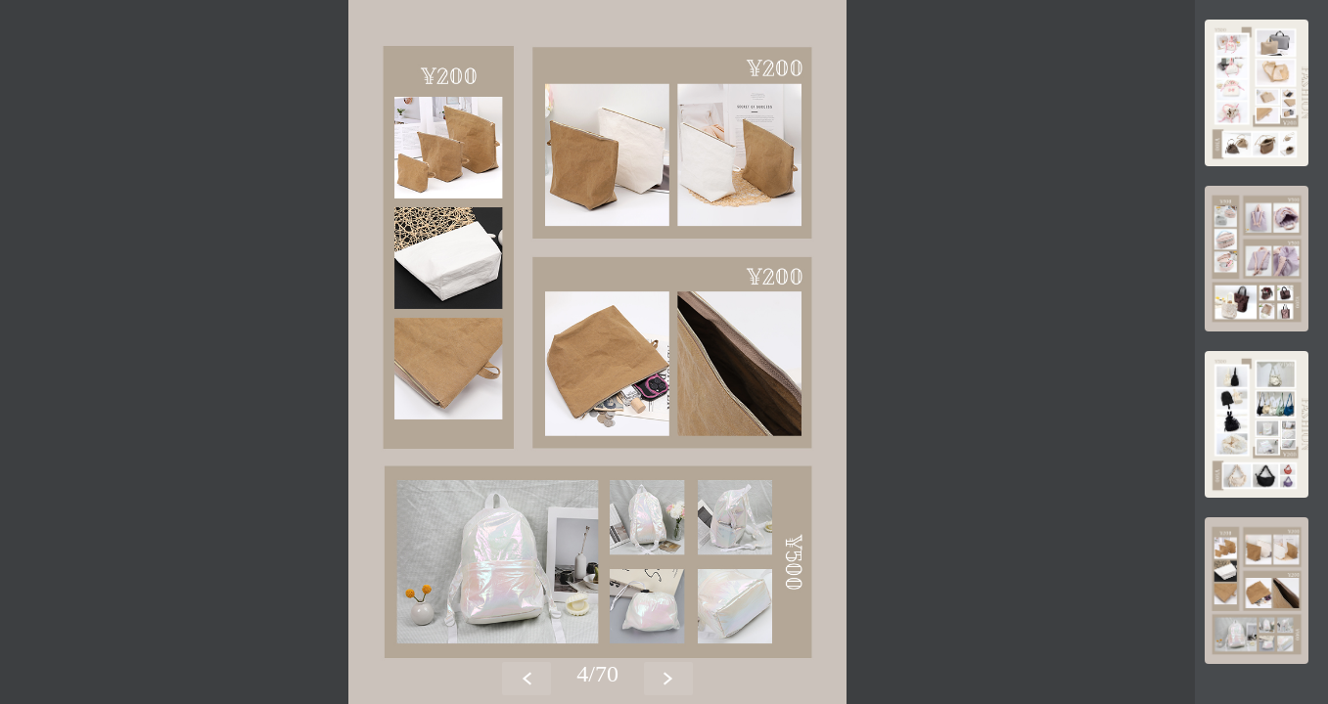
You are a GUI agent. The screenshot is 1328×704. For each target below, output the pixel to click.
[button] (668, 678)
